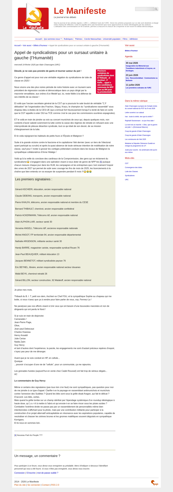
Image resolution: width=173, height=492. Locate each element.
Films (125, 39)
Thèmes (78, 39)
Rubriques (68, 39)
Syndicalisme (130, 176)
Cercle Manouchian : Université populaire (102, 39)
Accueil (38, 39)
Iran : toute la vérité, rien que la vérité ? (139, 117)
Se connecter (33, 485)
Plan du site (20, 485)
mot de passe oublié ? (47, 473)
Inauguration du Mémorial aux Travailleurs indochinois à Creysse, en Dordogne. (140, 68)
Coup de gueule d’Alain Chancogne (138, 131)
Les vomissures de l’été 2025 (135, 139)
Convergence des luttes (133, 167)
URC (127, 180)
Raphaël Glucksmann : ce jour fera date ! (139, 121)
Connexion (19, 473)
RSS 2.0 (55, 485)
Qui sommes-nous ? (53, 39)
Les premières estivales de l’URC (138, 88)
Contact (45, 485)
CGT (126, 163)
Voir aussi (27, 45)
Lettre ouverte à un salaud (134, 112)
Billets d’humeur (40, 45)
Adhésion (133, 39)
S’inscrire (30, 473)
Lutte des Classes (131, 171)
